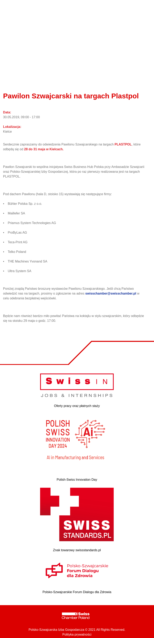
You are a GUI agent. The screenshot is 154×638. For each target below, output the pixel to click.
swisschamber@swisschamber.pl (110, 293)
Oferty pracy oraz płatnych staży (77, 406)
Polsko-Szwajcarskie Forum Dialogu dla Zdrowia (77, 592)
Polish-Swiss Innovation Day (77, 479)
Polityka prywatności (76, 634)
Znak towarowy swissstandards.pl (77, 550)
